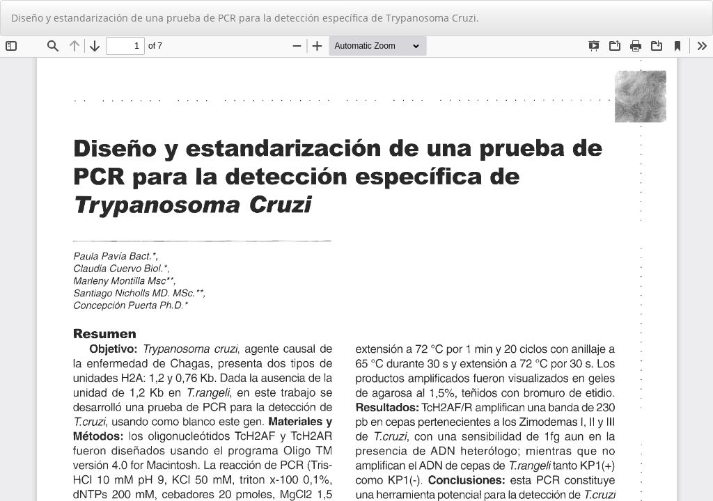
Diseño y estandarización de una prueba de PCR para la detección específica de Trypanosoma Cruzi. (245, 17)
